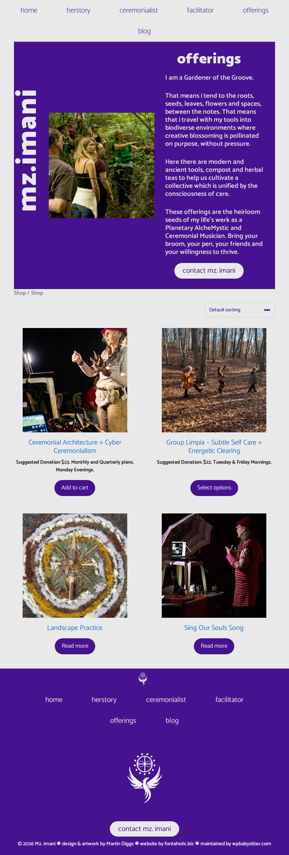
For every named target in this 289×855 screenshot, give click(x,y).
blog (144, 31)
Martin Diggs (120, 843)
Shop (20, 293)
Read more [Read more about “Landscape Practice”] (75, 646)
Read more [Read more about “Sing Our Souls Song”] (214, 646)
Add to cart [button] (74, 488)
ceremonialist (139, 10)
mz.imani (28, 150)
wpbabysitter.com (251, 843)
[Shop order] (240, 310)
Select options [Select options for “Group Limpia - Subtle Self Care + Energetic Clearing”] (214, 488)
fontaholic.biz (179, 843)
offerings (256, 10)
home (29, 10)
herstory (78, 10)
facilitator (200, 10)
